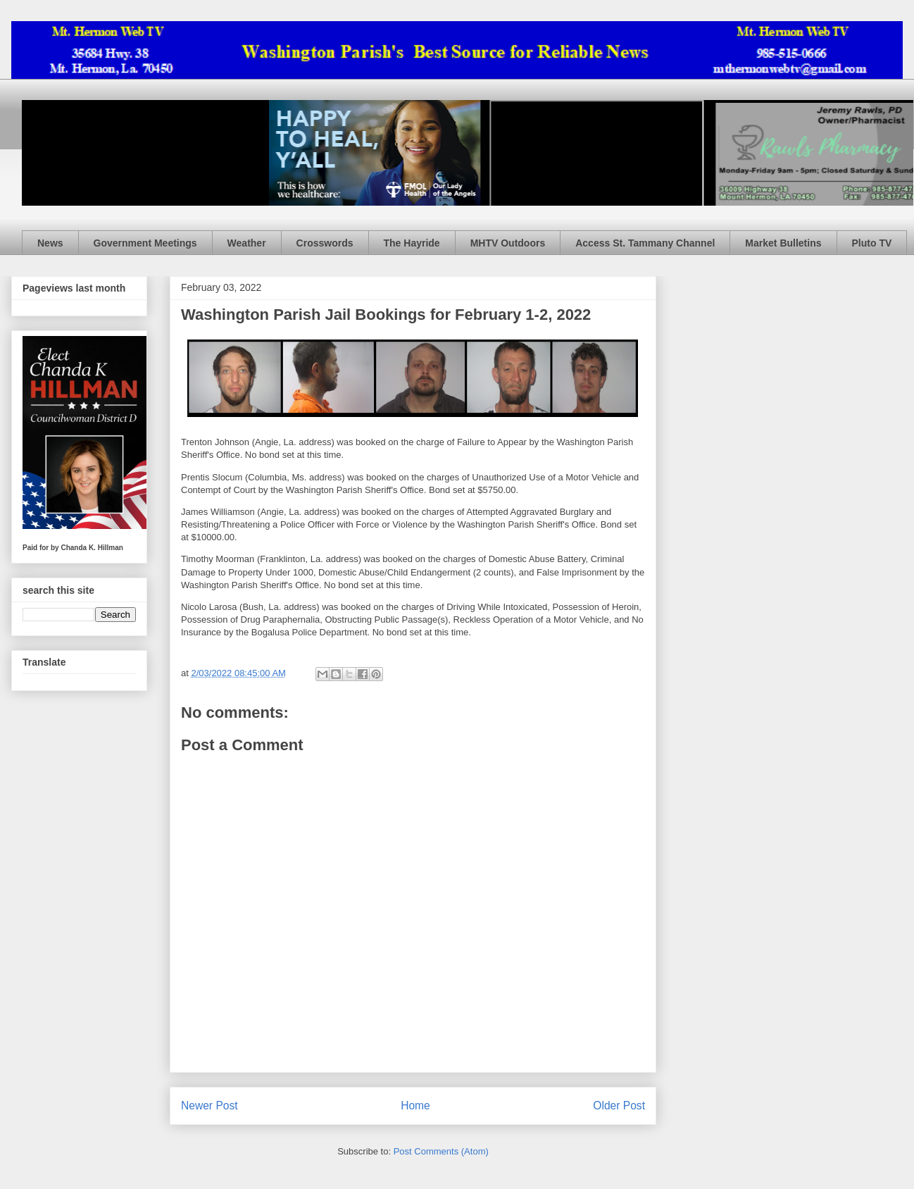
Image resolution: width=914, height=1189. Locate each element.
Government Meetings (145, 243)
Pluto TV (872, 243)
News (50, 243)
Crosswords (324, 243)
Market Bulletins (783, 243)
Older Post (619, 1106)
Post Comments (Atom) (441, 1151)
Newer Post (209, 1106)
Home (415, 1106)
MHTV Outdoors (508, 243)
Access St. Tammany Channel (645, 243)
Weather (246, 243)
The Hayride (412, 243)
